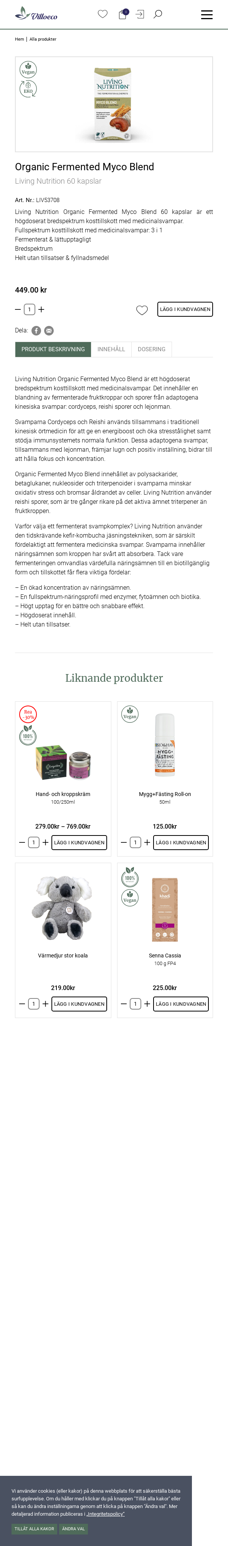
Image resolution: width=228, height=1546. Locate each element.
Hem (19, 39)
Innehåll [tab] (111, 349)
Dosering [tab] (151, 349)
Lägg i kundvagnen (185, 309)
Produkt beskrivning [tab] (53, 349)
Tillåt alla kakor (34, 1528)
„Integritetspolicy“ (105, 1514)
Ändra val (73, 1528)
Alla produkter (43, 39)
